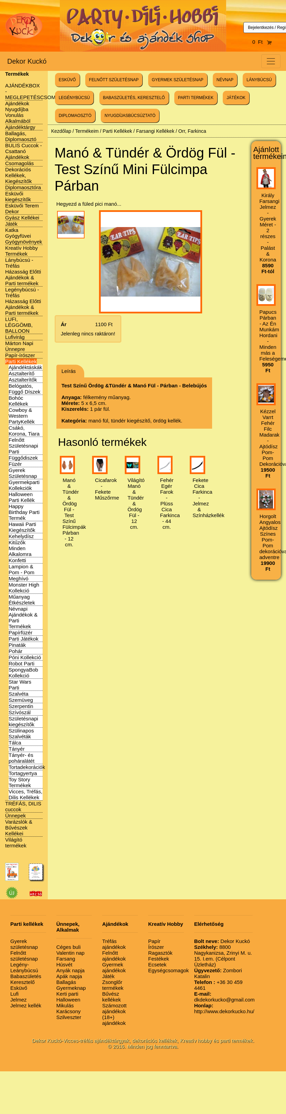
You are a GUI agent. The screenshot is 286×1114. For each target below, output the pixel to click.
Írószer (156, 947)
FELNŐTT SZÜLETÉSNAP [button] (114, 79)
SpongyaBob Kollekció (23, 672)
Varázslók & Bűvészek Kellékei (18, 827)
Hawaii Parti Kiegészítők (22, 527)
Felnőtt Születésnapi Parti (23, 445)
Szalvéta (19, 694)
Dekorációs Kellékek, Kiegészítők (18, 175)
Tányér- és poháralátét (21, 758)
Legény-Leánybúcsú (24, 967)
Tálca (15, 743)
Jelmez (18, 1000)
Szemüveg (21, 700)
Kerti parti (67, 994)
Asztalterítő (21, 373)
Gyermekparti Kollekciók (24, 485)
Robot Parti (21, 663)
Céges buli (68, 947)
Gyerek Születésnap (23, 473)
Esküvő (18, 988)
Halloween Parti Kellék (22, 497)
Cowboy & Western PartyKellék (22, 416)
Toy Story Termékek (20, 782)
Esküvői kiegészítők (18, 196)
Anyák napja (70, 970)
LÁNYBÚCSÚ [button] (259, 79)
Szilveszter (68, 1017)
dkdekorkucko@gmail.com (224, 997)
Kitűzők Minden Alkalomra (20, 548)
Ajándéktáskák (25, 367)
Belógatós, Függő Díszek (25, 389)
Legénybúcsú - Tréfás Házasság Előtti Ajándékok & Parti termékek (23, 301)
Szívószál (20, 712)
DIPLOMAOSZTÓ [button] (75, 115)
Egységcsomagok (168, 970)
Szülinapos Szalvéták (21, 733)
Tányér (17, 749)
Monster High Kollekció (24, 587)
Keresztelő (22, 982)
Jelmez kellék (25, 1005)
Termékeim (86, 131)
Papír (154, 941)
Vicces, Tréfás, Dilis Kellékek (25, 794)
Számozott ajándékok (114, 1008)
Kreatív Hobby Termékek (21, 251)
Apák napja (69, 976)
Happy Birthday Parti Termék (24, 512)
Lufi (14, 994)
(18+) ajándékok (113, 1020)
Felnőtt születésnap (24, 956)
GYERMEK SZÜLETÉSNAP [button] (178, 79)
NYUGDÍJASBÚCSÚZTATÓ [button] (129, 115)
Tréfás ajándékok (113, 944)
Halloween (68, 1000)
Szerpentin (21, 706)
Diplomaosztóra (23, 187)
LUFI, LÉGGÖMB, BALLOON (19, 325)
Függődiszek (23, 458)
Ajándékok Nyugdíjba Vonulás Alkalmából (17, 112)
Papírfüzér (20, 632)
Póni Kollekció (25, 657)
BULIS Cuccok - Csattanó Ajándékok (23, 151)
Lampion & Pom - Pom (21, 569)
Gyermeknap (71, 988)
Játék (11, 224)
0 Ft (262, 42)
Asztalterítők (23, 380)
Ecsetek (157, 964)
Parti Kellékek (21, 361)
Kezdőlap (61, 131)
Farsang (65, 959)
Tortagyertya (23, 773)
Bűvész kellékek (111, 997)
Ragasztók (160, 953)
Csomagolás (19, 163)
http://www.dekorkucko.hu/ (224, 1008)
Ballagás (66, 982)
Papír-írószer (20, 355)
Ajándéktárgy (20, 127)
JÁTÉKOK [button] (236, 97)
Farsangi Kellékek (155, 131)
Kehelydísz (21, 536)
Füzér (15, 464)
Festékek (158, 959)
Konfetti (17, 560)
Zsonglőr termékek (112, 985)
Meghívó (19, 578)
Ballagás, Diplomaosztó (20, 136)
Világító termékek (15, 842)
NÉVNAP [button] (225, 79)
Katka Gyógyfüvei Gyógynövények (23, 236)
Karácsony (68, 1011)
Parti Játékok (23, 639)
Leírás (69, 371)
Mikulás (65, 1005)
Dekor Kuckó (27, 61)
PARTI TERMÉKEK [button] (195, 97)
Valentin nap (70, 953)
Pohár (15, 651)
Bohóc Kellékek (18, 401)
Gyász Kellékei (22, 218)
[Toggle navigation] (270, 61)
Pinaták (17, 645)
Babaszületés (25, 976)
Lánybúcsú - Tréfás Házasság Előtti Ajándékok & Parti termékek (23, 271)
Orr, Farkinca (192, 131)
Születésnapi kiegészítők (23, 721)
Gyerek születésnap (24, 944)
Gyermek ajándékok (113, 967)
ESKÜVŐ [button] (67, 79)
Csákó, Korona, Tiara (24, 431)
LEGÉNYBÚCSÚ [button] (74, 97)
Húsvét (64, 964)
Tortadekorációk (27, 767)
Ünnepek (15, 815)
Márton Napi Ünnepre (19, 346)
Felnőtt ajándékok (113, 956)
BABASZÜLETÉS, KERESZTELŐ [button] (134, 97)
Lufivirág (15, 337)
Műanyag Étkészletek (22, 600)
